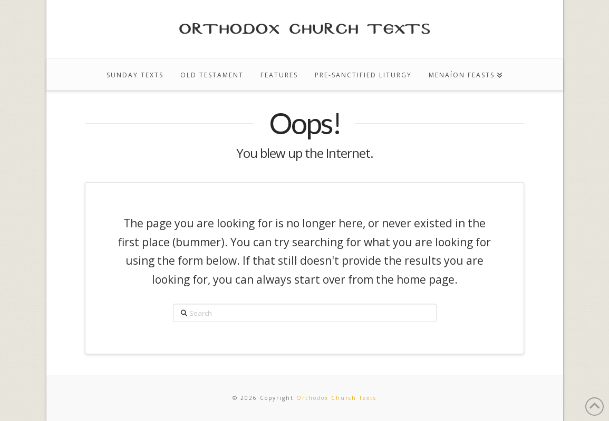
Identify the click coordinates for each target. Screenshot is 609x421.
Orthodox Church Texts (336, 398)
